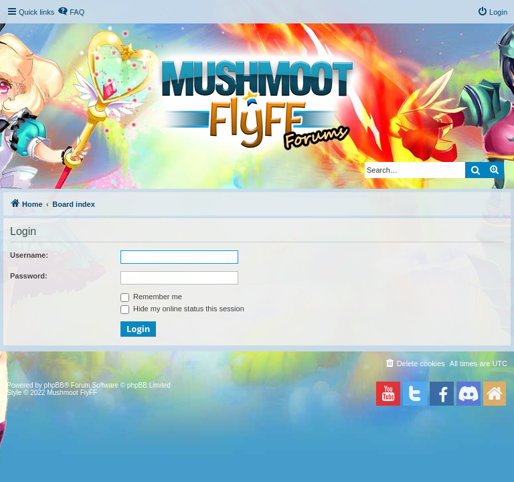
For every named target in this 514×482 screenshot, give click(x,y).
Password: (29, 276)
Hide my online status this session (182, 309)
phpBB (54, 385)
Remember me (151, 297)
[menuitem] (71, 12)
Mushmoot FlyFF (72, 392)
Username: (29, 255)
